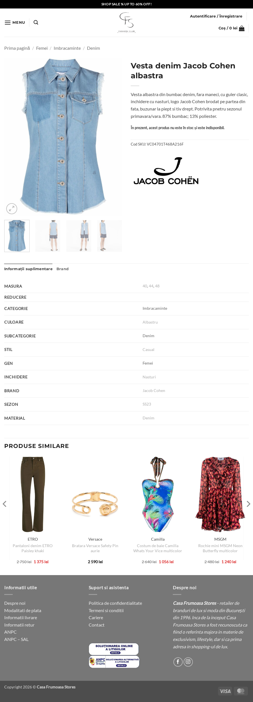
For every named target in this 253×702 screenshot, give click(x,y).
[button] (14, 22)
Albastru (150, 322)
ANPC (10, 631)
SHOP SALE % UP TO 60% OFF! (126, 4)
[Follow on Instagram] (188, 662)
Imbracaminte (67, 48)
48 (157, 285)
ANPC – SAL (16, 639)
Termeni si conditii (106, 610)
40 (145, 285)
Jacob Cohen (154, 390)
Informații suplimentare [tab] (28, 269)
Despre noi (14, 603)
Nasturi (149, 376)
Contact (96, 624)
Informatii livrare (20, 617)
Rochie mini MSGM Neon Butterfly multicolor (220, 548)
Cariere (96, 617)
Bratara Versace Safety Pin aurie (95, 548)
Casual (148, 349)
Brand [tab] (62, 269)
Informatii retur (19, 624)
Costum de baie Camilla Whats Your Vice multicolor (157, 548)
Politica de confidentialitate (115, 603)
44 (151, 285)
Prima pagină (17, 48)
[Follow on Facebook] (178, 662)
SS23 (147, 404)
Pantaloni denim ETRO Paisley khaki (33, 548)
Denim (93, 48)
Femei (42, 48)
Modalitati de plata (22, 610)
